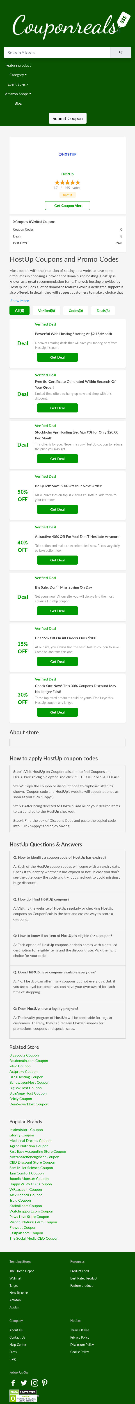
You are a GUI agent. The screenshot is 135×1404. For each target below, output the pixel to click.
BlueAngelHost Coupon (28, 1093)
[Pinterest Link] (44, 1383)
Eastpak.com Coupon (26, 1233)
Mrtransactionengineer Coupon (34, 1157)
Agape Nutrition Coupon (28, 1146)
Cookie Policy (79, 1352)
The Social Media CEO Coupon (33, 1238)
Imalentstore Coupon (26, 1129)
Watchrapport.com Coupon (31, 1211)
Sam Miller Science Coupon (31, 1167)
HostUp (67, 174)
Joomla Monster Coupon (29, 1178)
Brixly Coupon (20, 1098)
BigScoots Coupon (24, 1055)
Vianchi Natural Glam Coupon (33, 1222)
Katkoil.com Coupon (25, 1205)
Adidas (14, 1307)
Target (13, 1285)
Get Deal (57, 357)
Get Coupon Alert (67, 205)
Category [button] (16, 74)
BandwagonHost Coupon (29, 1082)
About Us (16, 1330)
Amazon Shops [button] (16, 93)
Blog (18, 103)
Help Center (17, 1344)
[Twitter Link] (24, 1383)
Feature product (18, 65)
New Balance (18, 1293)
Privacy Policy (79, 1337)
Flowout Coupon (22, 1227)
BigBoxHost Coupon (25, 1087)
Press (13, 1352)
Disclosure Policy (82, 1344)
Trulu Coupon (20, 1200)
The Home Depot (21, 1271)
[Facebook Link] (13, 1383)
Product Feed (79, 1271)
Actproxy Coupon (23, 1071)
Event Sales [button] (17, 84)
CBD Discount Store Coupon (32, 1162)
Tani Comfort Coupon (26, 1173)
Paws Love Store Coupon (29, 1216)
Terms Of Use (79, 1330)
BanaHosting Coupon (26, 1077)
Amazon (15, 1300)
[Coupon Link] (67, 343)
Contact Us (17, 1337)
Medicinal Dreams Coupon (30, 1140)
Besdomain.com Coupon (28, 1060)
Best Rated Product (83, 1278)
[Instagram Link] (35, 1383)
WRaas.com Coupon (25, 1189)
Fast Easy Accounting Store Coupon (37, 1151)
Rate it (67, 195)
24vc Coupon (20, 1066)
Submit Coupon (68, 118)
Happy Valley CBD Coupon (30, 1184)
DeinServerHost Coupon (28, 1104)
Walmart (15, 1278)
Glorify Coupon (21, 1135)
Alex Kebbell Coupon (26, 1195)
